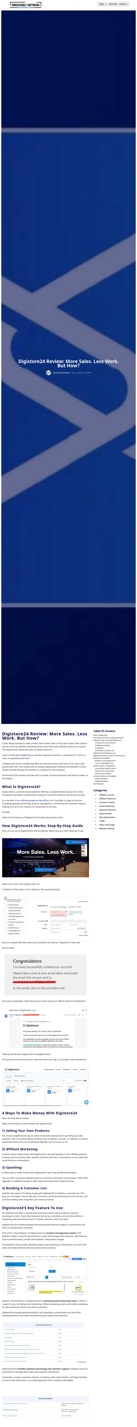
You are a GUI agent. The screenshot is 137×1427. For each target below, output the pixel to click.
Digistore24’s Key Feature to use (104, 753)
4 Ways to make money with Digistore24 (107, 740)
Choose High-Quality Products (105, 768)
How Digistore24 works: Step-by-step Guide (108, 738)
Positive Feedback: (101, 779)
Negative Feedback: (102, 781)
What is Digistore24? (100, 735)
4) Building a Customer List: (104, 750)
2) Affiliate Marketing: (102, 745)
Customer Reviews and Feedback (104, 776)
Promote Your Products (103, 773)
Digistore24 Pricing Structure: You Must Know (109, 756)
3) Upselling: (99, 748)
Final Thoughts (98, 784)
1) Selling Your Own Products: (105, 743)
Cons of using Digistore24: (104, 763)
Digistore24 (27, 755)
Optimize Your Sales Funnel (104, 771)
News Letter (113, 4)
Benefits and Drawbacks (101, 758)
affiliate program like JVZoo (35, 800)
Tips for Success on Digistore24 (104, 766)
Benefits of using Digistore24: (105, 761)
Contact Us (123, 4)
